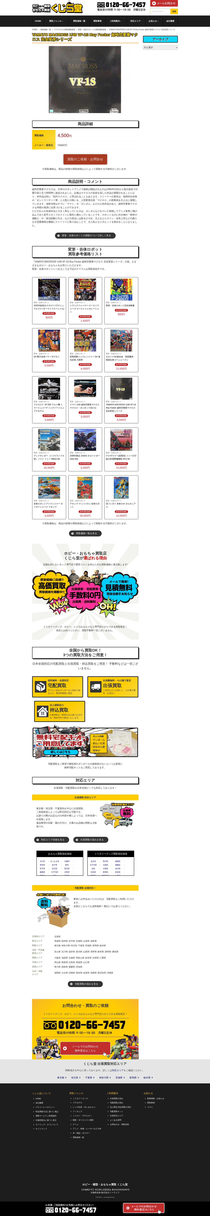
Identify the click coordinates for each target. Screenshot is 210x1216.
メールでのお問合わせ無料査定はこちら (85, 1048)
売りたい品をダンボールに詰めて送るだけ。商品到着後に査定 (64, 686)
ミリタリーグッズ (81, 1098)
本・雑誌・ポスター (82, 1131)
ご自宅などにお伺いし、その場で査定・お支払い (119, 686)
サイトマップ (42, 1127)
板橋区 (42, 872)
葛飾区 (117, 865)
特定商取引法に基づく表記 (48, 1111)
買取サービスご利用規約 (47, 1115)
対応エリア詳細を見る (52, 839)
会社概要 (170, 21)
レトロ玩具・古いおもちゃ (85, 1106)
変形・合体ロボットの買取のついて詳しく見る (86, 235)
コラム (150, 1106)
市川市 (42, 869)
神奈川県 (103, 1077)
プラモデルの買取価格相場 (64, 30)
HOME (38, 21)
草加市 (42, 865)
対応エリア (135, 21)
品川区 (117, 869)
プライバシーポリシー (46, 1107)
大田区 (67, 872)
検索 (174, 11)
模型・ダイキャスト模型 (84, 1119)
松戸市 (54, 865)
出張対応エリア (117, 1115)
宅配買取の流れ (117, 1102)
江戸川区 (54, 872)
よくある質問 (116, 1119)
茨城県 (119, 1077)
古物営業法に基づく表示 (47, 1119)
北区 (93, 869)
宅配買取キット (117, 1111)
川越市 (67, 861)
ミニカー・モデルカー (83, 1115)
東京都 (60, 1077)
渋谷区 (93, 872)
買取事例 (97, 21)
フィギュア (78, 1111)
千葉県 (88, 1077)
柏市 (67, 865)
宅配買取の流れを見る (86, 984)
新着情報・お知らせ (156, 1098)
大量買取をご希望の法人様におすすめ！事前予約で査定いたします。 (66, 711)
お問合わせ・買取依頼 (120, 1123)
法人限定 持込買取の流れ (121, 1106)
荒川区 (67, 869)
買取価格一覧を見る (86, 533)
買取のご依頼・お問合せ (85, 159)
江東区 (105, 869)
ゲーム (76, 1123)
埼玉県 (74, 1077)
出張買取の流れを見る (92, 839)
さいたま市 (54, 861)
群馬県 (133, 1077)
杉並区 (117, 872)
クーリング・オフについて (48, 1123)
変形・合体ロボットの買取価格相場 (92, 30)
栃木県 (147, 1077)
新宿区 (105, 872)
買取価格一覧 (79, 21)
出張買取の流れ (117, 1098)
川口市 (42, 861)
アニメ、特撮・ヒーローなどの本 (88, 1127)
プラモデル (78, 1102)
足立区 (54, 869)
